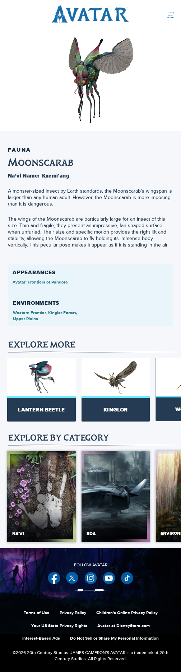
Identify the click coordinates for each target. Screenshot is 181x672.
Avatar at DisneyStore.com (123, 625)
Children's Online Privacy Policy (127, 612)
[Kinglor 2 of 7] (116, 390)
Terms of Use (37, 612)
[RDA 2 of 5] (116, 496)
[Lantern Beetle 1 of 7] (41, 390)
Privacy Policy (73, 612)
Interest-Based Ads (41, 638)
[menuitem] (154, 14)
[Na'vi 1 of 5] (41, 496)
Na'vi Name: (23, 175)
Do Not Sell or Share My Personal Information (114, 638)
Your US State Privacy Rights (59, 625)
